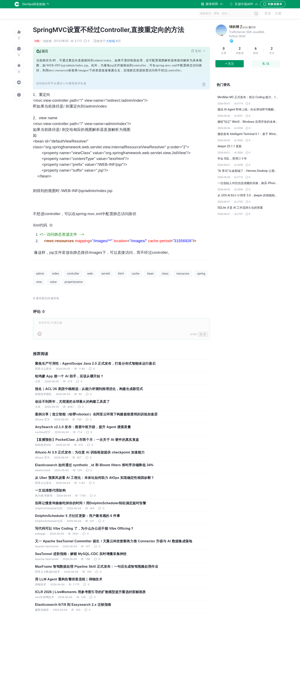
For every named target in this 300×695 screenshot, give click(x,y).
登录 (267, 14)
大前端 (110, 41)
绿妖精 (234, 27)
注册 (278, 14)
